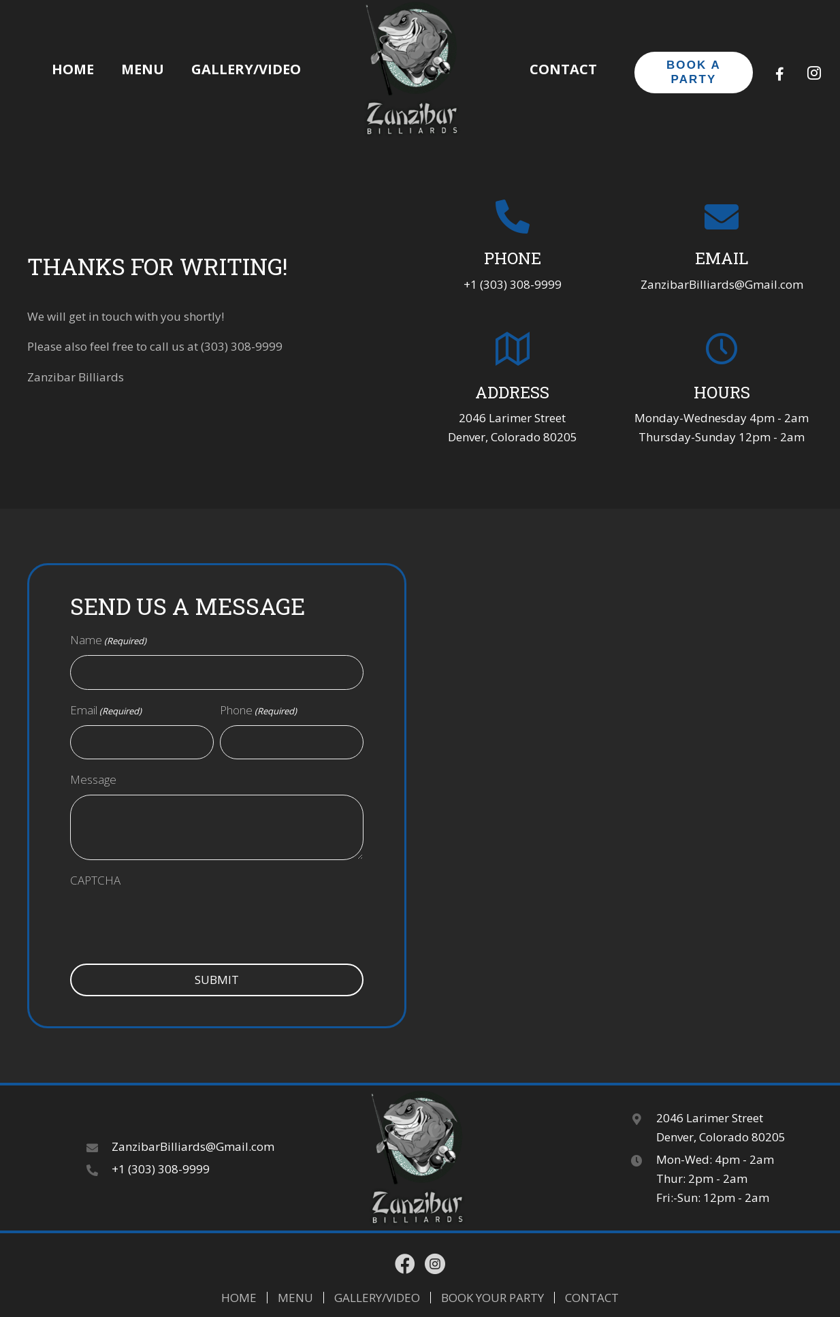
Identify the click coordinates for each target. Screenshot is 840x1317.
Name (108, 640)
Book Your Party (492, 1297)
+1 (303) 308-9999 (513, 284)
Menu (295, 1297)
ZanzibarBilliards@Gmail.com (722, 284)
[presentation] (192, 930)
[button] (780, 74)
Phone (258, 710)
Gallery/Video (377, 1297)
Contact (592, 1297)
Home (239, 1297)
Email (106, 710)
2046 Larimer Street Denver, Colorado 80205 (721, 1127)
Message (93, 779)
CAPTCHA (95, 880)
